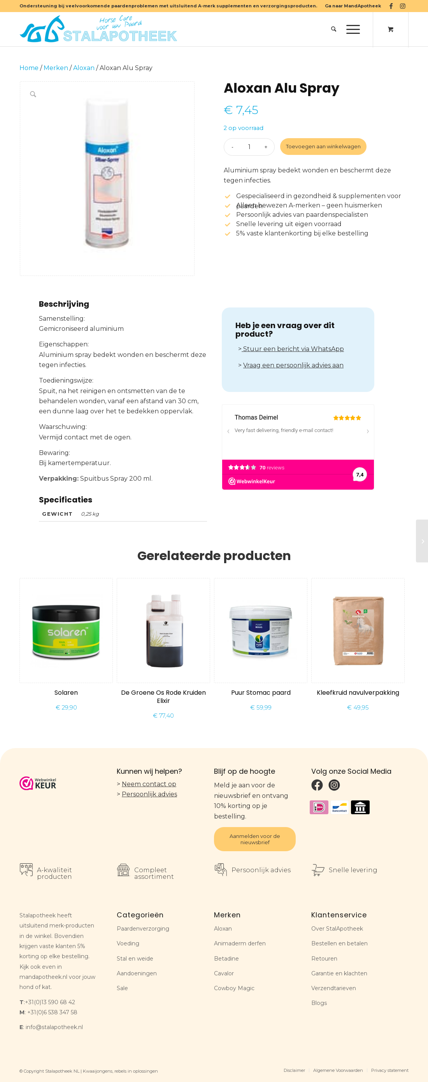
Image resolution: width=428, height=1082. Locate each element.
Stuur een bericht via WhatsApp (293, 349)
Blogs (319, 1002)
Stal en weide (135, 958)
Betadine (226, 958)
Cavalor (224, 973)
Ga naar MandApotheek (353, 6)
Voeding (128, 943)
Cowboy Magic (234, 988)
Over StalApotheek (337, 928)
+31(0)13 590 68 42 (50, 1002)
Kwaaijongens (97, 1071)
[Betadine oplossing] (422, 541)
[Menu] (350, 29)
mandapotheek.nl (43, 976)
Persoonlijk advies (149, 794)
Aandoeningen (137, 973)
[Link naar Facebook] (390, 6)
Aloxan (84, 68)
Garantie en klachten (339, 973)
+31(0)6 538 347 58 (52, 1012)
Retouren (324, 958)
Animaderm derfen (240, 943)
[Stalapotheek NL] (100, 29)
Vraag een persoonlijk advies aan (293, 365)
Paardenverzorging (143, 928)
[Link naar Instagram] (403, 6)
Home (29, 68)
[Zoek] (333, 29)
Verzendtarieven (333, 988)
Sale (122, 988)
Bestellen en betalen (339, 943)
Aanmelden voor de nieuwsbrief (255, 839)
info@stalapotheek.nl (54, 1027)
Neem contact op (149, 784)
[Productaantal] (249, 147)
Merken (56, 68)
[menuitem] (351, 6)
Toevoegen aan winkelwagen (323, 146)
